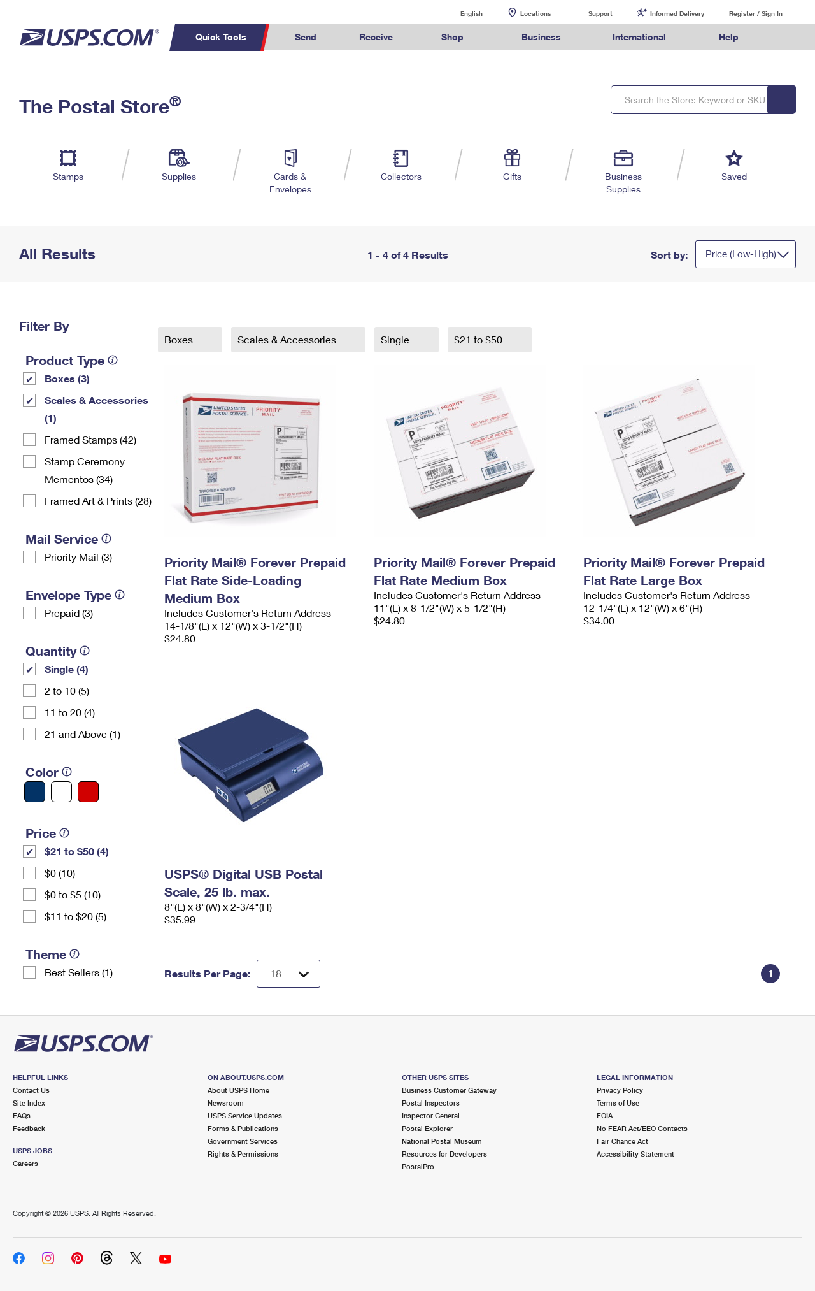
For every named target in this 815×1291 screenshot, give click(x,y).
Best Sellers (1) (79, 972)
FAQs (22, 1115)
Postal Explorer (427, 1128)
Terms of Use (618, 1103)
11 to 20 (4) (70, 712)
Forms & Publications (243, 1128)
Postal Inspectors (431, 1103)
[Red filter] (88, 791)
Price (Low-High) (740, 253)
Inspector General (431, 1115)
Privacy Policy (620, 1090)
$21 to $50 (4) (77, 851)
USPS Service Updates (245, 1115)
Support (600, 13)
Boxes (179, 339)
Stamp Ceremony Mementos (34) (85, 470)
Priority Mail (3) (78, 557)
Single (396, 339)
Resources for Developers (444, 1154)
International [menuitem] (639, 36)
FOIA (605, 1115)
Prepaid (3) (69, 613)
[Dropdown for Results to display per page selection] (288, 974)
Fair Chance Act (622, 1141)
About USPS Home (238, 1090)
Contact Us (31, 1090)
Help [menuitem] (729, 36)
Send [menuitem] (305, 36)
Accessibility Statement (635, 1154)
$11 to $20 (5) (75, 916)
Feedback (29, 1128)
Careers (25, 1163)
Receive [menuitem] (376, 36)
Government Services (243, 1141)
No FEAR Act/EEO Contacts (642, 1128)
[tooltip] (113, 360)
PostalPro (418, 1166)
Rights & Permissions (243, 1154)
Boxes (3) (67, 378)
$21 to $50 (479, 339)
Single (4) (67, 669)
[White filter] (61, 791)
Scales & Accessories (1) (96, 409)
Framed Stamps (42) (90, 439)
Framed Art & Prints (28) (98, 500)
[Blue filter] (34, 791)
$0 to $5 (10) (73, 894)
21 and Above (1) (82, 734)
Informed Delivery (677, 13)
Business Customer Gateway (449, 1090)
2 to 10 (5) (67, 690)
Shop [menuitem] (452, 36)
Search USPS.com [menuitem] (784, 37)
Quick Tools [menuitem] (220, 36)
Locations (535, 13)
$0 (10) (60, 873)
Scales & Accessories (288, 339)
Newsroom (226, 1103)
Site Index (29, 1103)
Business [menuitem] (541, 36)
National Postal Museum (442, 1141)
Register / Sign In (756, 13)
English (458, 13)
